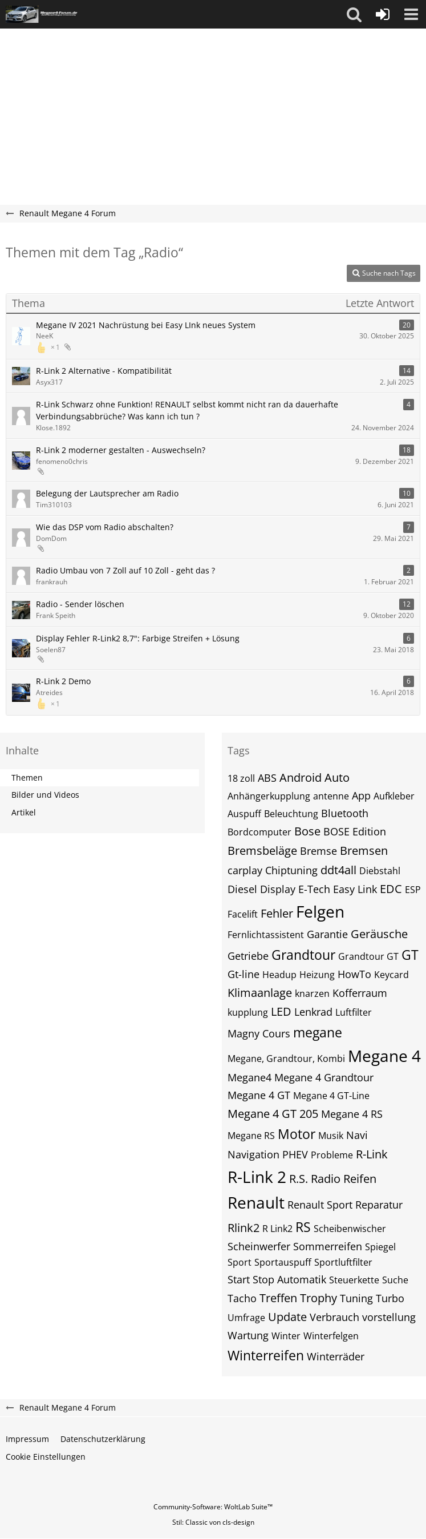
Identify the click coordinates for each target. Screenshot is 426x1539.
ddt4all (338, 870)
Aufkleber (394, 796)
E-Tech (314, 889)
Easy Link (355, 889)
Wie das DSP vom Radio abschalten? (104, 527)
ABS (267, 778)
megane (317, 1032)
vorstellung (389, 1317)
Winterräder (335, 1356)
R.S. (298, 1178)
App (361, 795)
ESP (413, 889)
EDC (391, 888)
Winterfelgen (331, 1336)
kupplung (248, 1012)
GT (410, 955)
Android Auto (314, 777)
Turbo (390, 1298)
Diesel (242, 889)
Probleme (332, 1155)
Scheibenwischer (350, 1228)
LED (281, 1011)
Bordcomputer (259, 832)
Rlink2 (243, 1227)
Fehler (277, 913)
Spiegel (380, 1247)
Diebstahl (379, 871)
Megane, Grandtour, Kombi (286, 1058)
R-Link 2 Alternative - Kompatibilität (104, 370)
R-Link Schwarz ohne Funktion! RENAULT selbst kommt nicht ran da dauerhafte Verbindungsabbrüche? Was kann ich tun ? (187, 410)
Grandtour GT (368, 956)
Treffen (278, 1298)
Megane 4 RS (352, 1114)
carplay (245, 870)
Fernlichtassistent (266, 934)
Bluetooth (344, 813)
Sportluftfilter (343, 1262)
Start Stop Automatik (277, 1279)
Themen (27, 777)
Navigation (253, 1154)
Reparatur (379, 1204)
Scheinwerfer (259, 1246)
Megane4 (249, 1077)
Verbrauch (334, 1317)
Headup (279, 974)
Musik (330, 1135)
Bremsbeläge (262, 850)
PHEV (295, 1154)
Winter (286, 1336)
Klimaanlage (260, 992)
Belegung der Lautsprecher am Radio (107, 493)
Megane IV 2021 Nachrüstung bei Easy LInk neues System (145, 325)
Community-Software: (213, 1507)
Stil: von (213, 1522)
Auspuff (244, 813)
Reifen (359, 1178)
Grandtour (303, 955)
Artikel (23, 812)
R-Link (372, 1154)
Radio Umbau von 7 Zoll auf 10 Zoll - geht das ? (125, 570)
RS (303, 1227)
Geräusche (379, 934)
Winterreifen (266, 1355)
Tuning (356, 1298)
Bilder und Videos (45, 794)
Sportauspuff (282, 1262)
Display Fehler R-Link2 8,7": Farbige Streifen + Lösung (138, 638)
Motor (296, 1134)
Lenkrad (313, 1012)
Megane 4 (384, 1056)
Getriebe (248, 956)
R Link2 (277, 1228)
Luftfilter (353, 1012)
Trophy (318, 1298)
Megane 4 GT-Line (331, 1095)
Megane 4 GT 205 (273, 1113)
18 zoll (241, 778)
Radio (325, 1178)
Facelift (243, 914)
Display (277, 889)
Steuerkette (354, 1280)
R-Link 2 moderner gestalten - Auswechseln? (120, 450)
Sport (239, 1262)
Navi (357, 1135)
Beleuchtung (291, 813)
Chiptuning (291, 870)
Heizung (317, 974)
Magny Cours (259, 1033)
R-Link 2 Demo (63, 681)
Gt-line (243, 974)
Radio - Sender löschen (80, 604)
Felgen (320, 911)
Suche (395, 1280)
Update (287, 1316)
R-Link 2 (257, 1176)
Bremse (318, 851)
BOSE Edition (354, 831)
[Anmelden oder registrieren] (382, 14)
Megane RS (251, 1135)
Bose (307, 831)
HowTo (354, 974)
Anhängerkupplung (269, 796)
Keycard (391, 974)
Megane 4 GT (259, 1095)
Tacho (242, 1298)
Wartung (248, 1335)
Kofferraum (359, 993)
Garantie (327, 934)
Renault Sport (319, 1204)
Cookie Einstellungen (46, 1456)
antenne (331, 796)
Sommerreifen (327, 1246)
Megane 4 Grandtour (324, 1077)
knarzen (312, 993)
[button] (354, 14)
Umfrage (246, 1317)
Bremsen (364, 850)
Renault (256, 1202)
